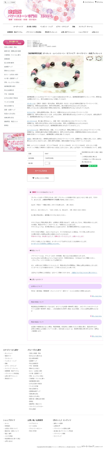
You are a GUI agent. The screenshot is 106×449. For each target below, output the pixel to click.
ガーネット (30, 103)
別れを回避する (9, 106)
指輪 (73, 26)
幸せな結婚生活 (9, 90)
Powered (90, 447)
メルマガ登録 (9, 436)
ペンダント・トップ (46, 26)
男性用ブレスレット (51, 32)
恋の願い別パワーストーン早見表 (63, 431)
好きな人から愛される (35, 356)
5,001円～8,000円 (51, 46)
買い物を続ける (86, 162)
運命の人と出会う (9, 70)
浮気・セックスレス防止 (11, 82)
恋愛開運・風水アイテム (14, 32)
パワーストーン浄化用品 (33, 32)
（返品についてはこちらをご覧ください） (84, 272)
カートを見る (33, 426)
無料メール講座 (58, 423)
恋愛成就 (7, 59)
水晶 (28, 139)
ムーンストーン (32, 130)
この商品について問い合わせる (91, 159)
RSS (30, 431)
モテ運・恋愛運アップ (11, 78)
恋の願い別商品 (31, 26)
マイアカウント (89, 2)
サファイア (30, 112)
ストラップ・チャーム (86, 26)
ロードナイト (31, 121)
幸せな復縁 (32, 409)
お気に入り (95, 32)
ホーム (29, 40)
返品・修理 (8, 433)
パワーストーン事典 (59, 433)
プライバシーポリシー (35, 428)
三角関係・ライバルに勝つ (12, 55)
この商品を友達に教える (89, 156)
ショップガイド (83, 32)
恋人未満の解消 (9, 63)
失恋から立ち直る (9, 113)
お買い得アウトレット (68, 32)
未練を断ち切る (9, 117)
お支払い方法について (11, 428)
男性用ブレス (9, 378)
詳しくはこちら (97, 296)
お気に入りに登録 (41, 178)
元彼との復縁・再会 (10, 47)
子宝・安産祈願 (9, 94)
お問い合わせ (9, 441)
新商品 (6, 125)
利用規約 (7, 426)
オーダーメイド (18, 26)
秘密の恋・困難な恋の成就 (12, 51)
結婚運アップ (8, 66)
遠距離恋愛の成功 (9, 86)
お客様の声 (57, 426)
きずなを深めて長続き (11, 98)
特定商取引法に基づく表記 (12, 438)
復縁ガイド (8, 356)
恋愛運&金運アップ (34, 391)
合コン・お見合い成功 (11, 74)
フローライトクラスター (36, 406)
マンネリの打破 (9, 102)
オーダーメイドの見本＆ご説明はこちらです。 (45, 243)
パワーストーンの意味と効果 (62, 428)
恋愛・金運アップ (9, 110)
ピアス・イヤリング (62, 26)
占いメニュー (9, 353)
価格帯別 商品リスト (11, 121)
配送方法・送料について (12, 431)
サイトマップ (57, 436)
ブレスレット (36, 40)
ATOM (34, 431)
